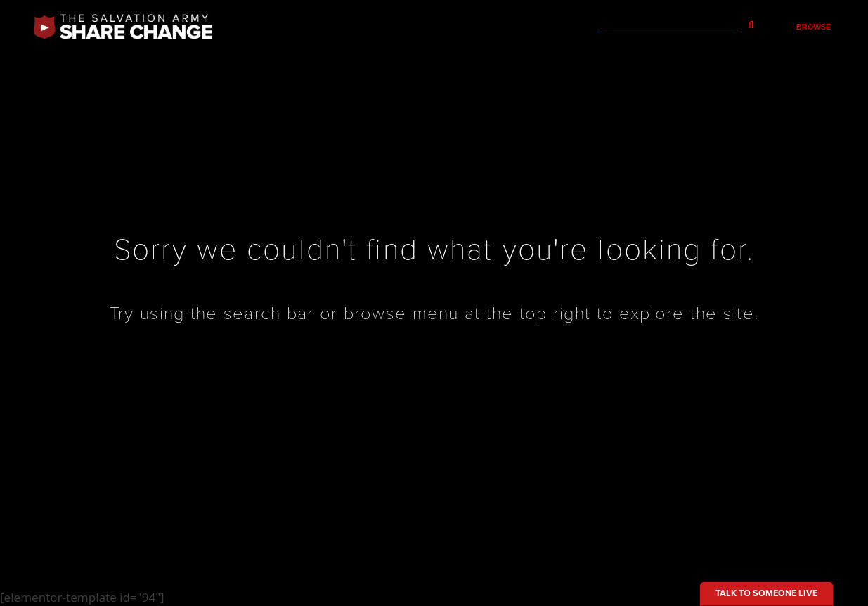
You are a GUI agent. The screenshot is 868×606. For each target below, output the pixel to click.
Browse (813, 26)
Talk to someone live (766, 593)
